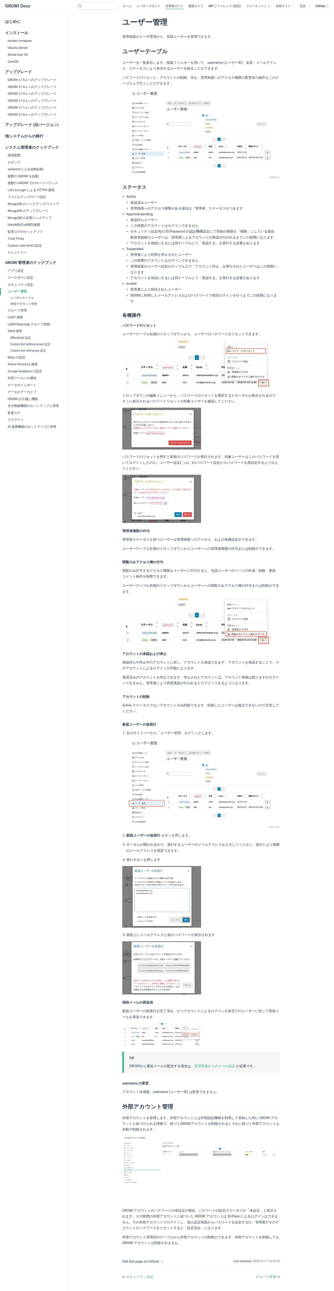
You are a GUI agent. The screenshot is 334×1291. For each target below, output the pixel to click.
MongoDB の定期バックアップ (30, 218)
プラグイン (16, 420)
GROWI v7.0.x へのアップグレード (32, 114)
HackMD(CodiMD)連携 (24, 225)
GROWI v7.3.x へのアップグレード (32, 94)
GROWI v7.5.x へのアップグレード (32, 80)
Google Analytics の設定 (25, 371)
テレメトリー (17, 252)
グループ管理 (17, 310)
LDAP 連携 (15, 317)
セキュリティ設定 (20, 285)
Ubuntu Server (18, 48)
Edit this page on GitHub (140, 1261)
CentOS (13, 62)
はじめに (12, 21)
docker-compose (20, 41)
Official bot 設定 (20, 337)
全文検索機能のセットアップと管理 (33, 406)
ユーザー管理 (17, 291)
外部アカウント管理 (23, 304)
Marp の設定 (17, 357)
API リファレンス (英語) (225, 6)
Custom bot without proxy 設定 (30, 344)
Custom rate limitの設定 (25, 245)
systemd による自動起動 (25, 169)
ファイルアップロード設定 (27, 197)
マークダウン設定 (20, 277)
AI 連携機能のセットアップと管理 (32, 427)
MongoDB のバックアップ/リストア (33, 204)
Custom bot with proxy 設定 (28, 350)
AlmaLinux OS (18, 55)
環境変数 (14, 155)
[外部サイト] (285, 6)
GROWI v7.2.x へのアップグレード (32, 101)
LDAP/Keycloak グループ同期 (29, 324)
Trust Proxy (16, 238)
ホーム (126, 6)
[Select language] (305, 6)
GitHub (322, 6)
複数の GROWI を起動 (23, 176)
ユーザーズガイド (148, 6)
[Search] (97, 6)
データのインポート (22, 385)
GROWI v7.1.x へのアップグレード (32, 107)
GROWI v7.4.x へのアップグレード (32, 87)
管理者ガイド (174, 6)
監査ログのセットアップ (25, 232)
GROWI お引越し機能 (23, 399)
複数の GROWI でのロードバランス (33, 183)
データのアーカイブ (22, 392)
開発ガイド (196, 6)
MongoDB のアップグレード (28, 211)
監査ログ (14, 413)
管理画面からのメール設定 (214, 1066)
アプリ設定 (16, 271)
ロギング (14, 162)
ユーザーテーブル (22, 298)
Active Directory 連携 (22, 364)
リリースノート (258, 6)
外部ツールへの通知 (22, 378)
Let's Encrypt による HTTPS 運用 (31, 190)
